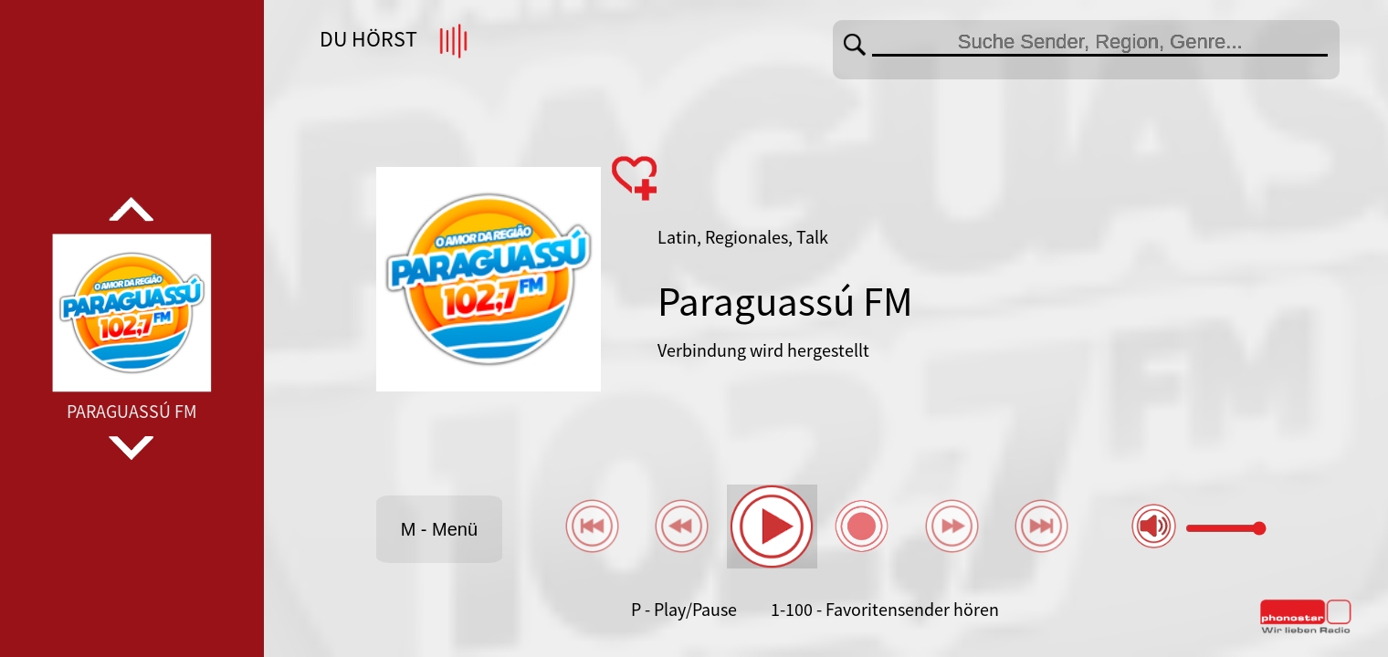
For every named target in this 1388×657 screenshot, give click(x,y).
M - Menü (439, 529)
